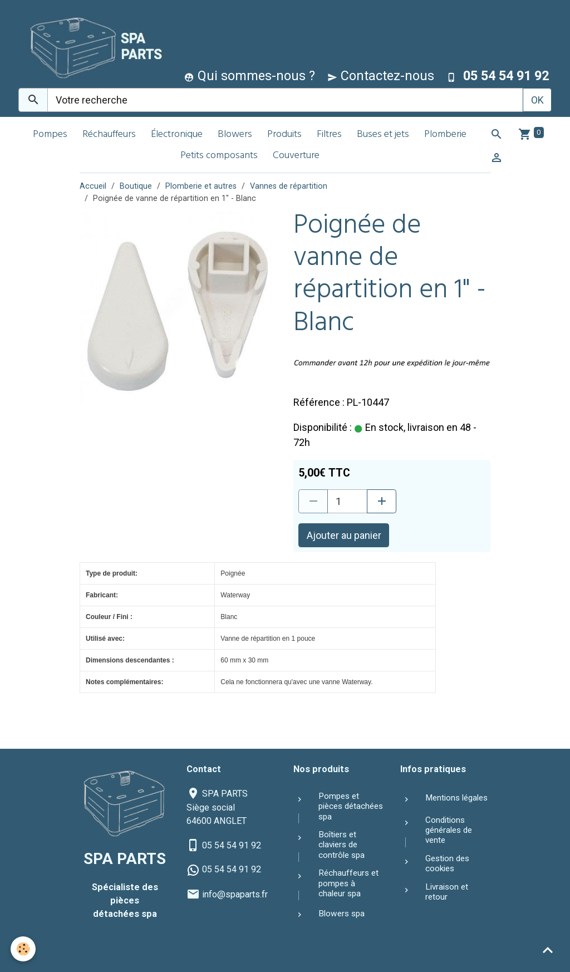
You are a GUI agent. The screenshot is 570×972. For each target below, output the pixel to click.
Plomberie (445, 135)
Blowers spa (341, 914)
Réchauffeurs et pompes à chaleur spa (348, 883)
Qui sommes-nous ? (249, 76)
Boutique (136, 186)
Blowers (235, 135)
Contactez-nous (380, 76)
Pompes (50, 135)
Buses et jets (383, 135)
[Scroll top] (548, 950)
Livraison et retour (446, 892)
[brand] (92, 46)
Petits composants (219, 156)
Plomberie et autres (201, 186)
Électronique (177, 135)
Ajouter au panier (344, 535)
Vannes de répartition (288, 186)
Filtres (329, 135)
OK (537, 100)
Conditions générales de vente (448, 830)
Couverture (296, 156)
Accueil (93, 186)
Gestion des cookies (447, 863)
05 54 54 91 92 (231, 845)
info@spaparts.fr (235, 894)
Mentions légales (456, 798)
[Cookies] (23, 948)
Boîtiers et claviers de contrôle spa (341, 844)
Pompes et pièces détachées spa (350, 806)
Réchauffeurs (109, 135)
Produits (284, 135)
